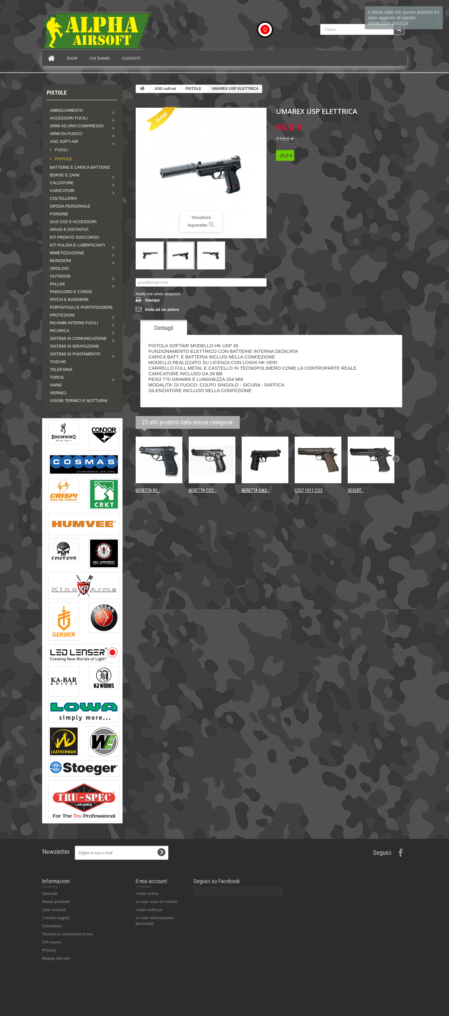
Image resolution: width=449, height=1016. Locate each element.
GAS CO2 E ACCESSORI (73, 221)
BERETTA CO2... (202, 490)
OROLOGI (59, 268)
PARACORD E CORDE (71, 291)
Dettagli (163, 328)
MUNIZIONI (60, 260)
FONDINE (59, 214)
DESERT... (356, 490)
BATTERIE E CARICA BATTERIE (80, 167)
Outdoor (60, 276)
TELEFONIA (61, 369)
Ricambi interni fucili (74, 323)
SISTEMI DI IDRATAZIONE (74, 346)
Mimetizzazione (67, 252)
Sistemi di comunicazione (78, 338)
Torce (57, 377)
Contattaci (52, 926)
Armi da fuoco (66, 133)
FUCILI (61, 149)
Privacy (49, 950)
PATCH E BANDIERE (69, 299)
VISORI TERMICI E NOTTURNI (78, 400)
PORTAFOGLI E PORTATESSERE (81, 307)
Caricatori (62, 190)
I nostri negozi (56, 917)
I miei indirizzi (149, 909)
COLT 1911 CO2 (308, 490)
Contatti (131, 58)
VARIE (56, 385)
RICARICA (59, 330)
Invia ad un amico (162, 309)
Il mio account (151, 881)
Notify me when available (158, 294)
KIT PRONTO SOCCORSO (74, 237)
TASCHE (58, 361)
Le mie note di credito (156, 901)
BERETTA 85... (148, 490)
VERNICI (58, 393)
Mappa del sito (56, 958)
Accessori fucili (69, 118)
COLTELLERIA (63, 198)
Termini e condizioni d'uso (67, 934)
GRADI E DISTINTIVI (69, 229)
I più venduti (54, 909)
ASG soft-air (64, 141)
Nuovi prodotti (56, 901)
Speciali (49, 893)
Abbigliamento (66, 110)
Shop (72, 58)
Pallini (57, 284)
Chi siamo (99, 58)
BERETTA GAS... (256, 490)
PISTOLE (63, 159)
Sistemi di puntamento (75, 354)
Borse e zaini (65, 175)
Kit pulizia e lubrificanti (77, 245)
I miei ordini (147, 893)
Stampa (152, 300)
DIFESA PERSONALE (70, 206)
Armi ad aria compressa (77, 126)
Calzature (62, 182)
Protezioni (62, 315)
